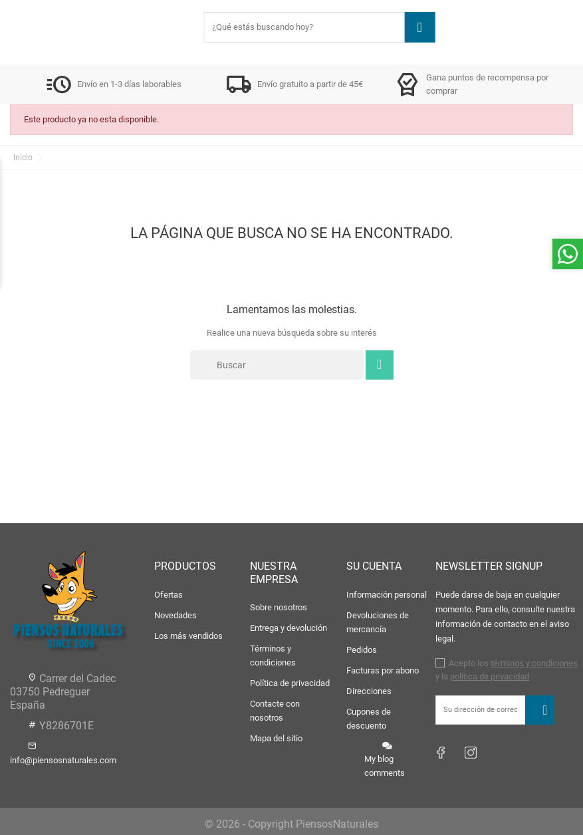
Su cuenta (374, 566)
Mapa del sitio (276, 738)
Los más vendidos (188, 636)
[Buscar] (277, 365)
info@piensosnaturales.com (63, 760)
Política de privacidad (290, 683)
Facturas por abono (382, 670)
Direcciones (369, 691)
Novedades (175, 615)
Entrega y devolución (288, 628)
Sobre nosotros (278, 607)
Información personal (386, 595)
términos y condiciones (534, 663)
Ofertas (168, 595)
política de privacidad (489, 676)
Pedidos (361, 650)
